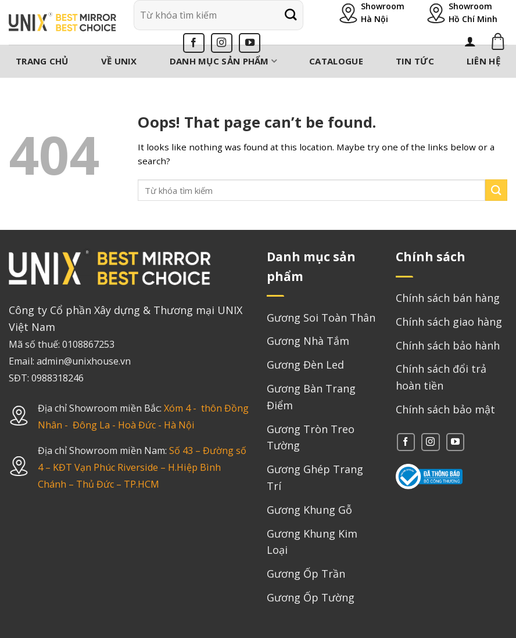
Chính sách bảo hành (448, 345)
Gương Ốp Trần (306, 574)
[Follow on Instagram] (221, 43)
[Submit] (290, 15)
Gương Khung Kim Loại (312, 542)
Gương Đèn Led (305, 365)
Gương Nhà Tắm (308, 341)
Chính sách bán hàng (448, 298)
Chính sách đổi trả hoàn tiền (441, 377)
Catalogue (336, 61)
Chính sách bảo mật (445, 409)
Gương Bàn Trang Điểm (311, 396)
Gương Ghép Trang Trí (315, 477)
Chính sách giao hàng (449, 322)
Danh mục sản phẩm (223, 61)
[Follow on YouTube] (249, 43)
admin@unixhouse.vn (84, 361)
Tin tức (415, 61)
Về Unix (119, 61)
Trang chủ (42, 61)
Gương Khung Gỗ (309, 510)
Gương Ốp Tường (310, 597)
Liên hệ (483, 61)
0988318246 (57, 378)
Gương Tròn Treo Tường (310, 437)
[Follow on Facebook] (194, 43)
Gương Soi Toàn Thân (321, 318)
